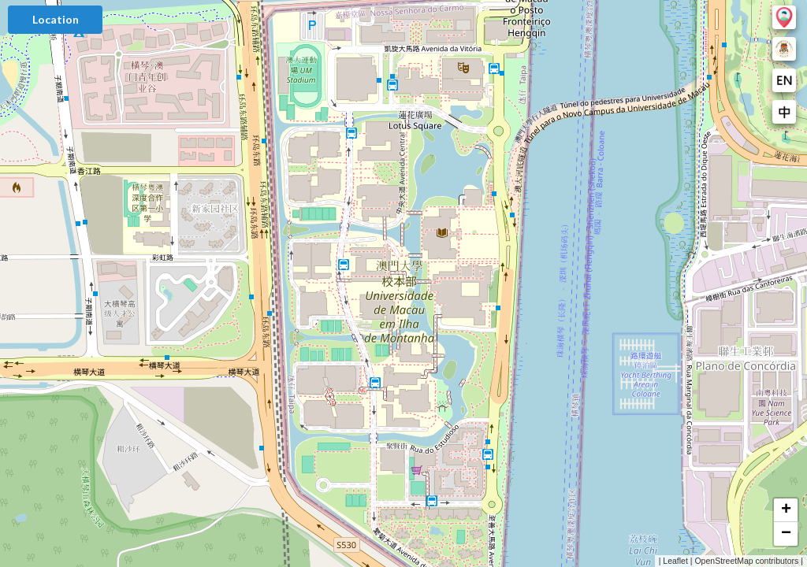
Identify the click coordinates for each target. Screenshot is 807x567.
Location (55, 19)
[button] (786, 510)
